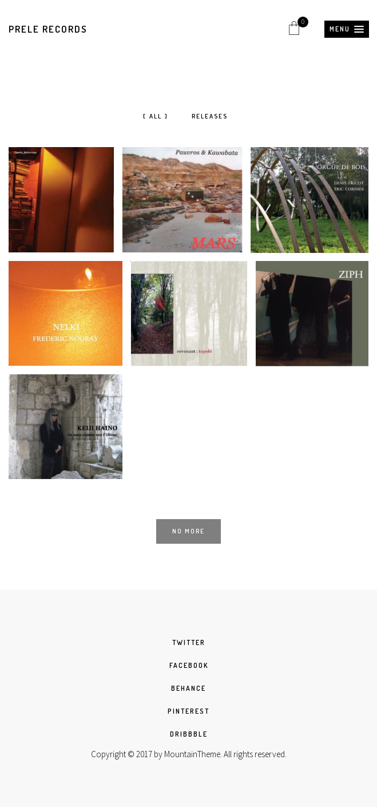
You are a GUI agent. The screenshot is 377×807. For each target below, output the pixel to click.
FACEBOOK (188, 665)
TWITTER (188, 642)
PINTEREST (188, 711)
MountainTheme (192, 754)
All (155, 116)
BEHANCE (188, 688)
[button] (346, 29)
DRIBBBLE (189, 734)
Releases (210, 116)
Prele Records (48, 29)
